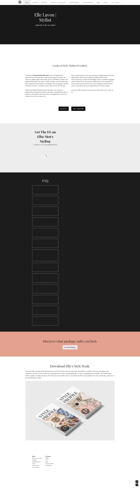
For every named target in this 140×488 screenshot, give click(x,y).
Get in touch (35, 480)
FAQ (59, 472)
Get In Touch (115, 2)
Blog (98, 2)
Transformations (74, 2)
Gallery (105, 2)
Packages (34, 472)
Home (27, 2)
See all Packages (70, 360)
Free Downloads (88, 2)
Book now (63, 109)
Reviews (44, 2)
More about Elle (78, 109)
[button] (70, 205)
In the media (35, 478)
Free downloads (62, 476)
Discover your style (37, 471)
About (34, 476)
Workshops (61, 478)
